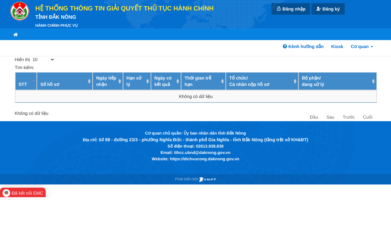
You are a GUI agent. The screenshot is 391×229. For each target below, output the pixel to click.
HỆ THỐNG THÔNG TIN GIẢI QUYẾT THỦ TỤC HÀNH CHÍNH (125, 8)
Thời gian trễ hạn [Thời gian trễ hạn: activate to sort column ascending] (198, 81)
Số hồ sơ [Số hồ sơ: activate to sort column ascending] (49, 84)
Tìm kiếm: (61, 67)
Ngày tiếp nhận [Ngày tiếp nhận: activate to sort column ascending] (106, 81)
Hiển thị (35, 59)
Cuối (367, 117)
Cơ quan (362, 46)
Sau (330, 117)
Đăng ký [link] (328, 8)
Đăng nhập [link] (290, 8)
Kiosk (337, 46)
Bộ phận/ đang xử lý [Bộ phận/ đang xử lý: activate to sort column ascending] (313, 81)
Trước (349, 117)
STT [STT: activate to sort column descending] (23, 84)
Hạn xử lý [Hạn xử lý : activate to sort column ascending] (134, 81)
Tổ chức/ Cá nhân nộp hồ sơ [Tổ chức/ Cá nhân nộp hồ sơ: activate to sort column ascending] (249, 81)
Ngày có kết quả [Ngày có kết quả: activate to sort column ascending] (163, 81)
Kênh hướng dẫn (303, 46)
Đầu (314, 117)
